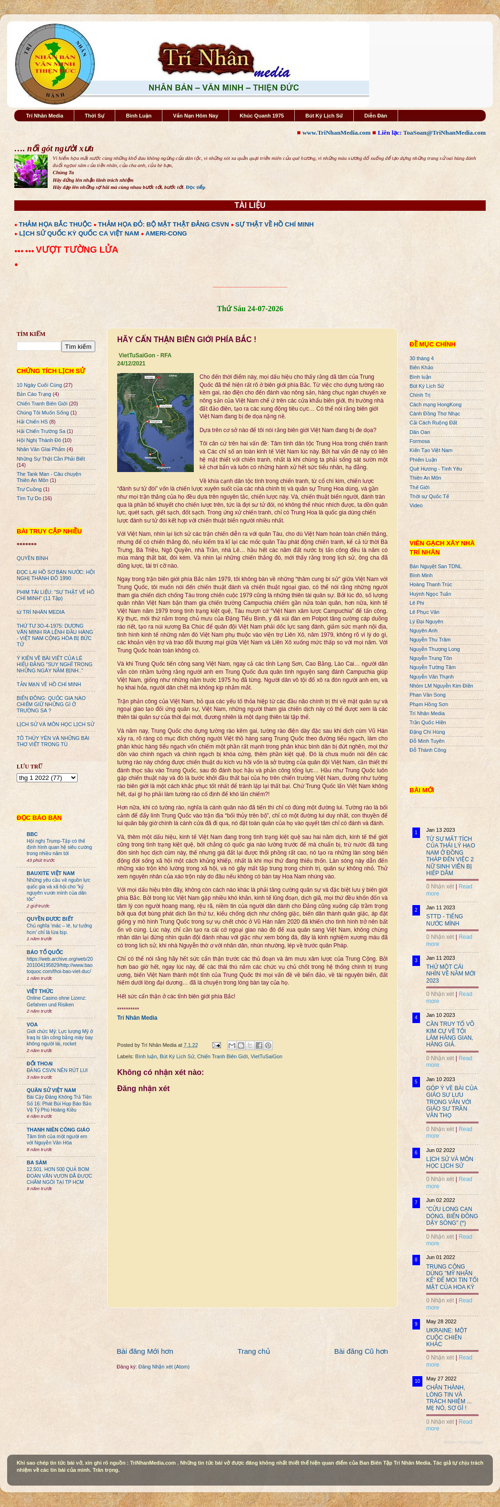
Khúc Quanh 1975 (262, 115)
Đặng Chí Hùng (427, 732)
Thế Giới (420, 487)
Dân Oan (420, 432)
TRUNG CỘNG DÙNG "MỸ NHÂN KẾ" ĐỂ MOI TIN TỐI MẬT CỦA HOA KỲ (452, 1276)
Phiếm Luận (423, 460)
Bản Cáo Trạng (34, 394)
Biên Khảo (421, 367)
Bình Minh (421, 575)
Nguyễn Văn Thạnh (432, 677)
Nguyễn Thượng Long (435, 649)
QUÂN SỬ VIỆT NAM (51, 1090)
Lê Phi (417, 603)
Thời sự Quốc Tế (429, 496)
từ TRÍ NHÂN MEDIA (41, 612)
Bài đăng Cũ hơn (361, 1351)
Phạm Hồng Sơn (429, 704)
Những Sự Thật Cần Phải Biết (51, 459)
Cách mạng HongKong (435, 404)
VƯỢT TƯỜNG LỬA (77, 250)
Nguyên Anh (424, 630)
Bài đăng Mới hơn (145, 1351)
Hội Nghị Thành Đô (39, 440)
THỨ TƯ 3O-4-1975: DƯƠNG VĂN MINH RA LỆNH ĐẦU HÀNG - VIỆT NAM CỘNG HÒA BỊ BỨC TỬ (55, 635)
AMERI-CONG (166, 233)
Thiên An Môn (425, 478)
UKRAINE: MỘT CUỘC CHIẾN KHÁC (446, 1337)
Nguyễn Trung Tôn (431, 658)
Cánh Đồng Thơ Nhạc (435, 413)
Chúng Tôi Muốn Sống (43, 412)
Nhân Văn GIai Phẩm (41, 449)
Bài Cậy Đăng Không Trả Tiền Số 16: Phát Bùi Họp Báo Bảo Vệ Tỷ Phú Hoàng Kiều (59, 1103)
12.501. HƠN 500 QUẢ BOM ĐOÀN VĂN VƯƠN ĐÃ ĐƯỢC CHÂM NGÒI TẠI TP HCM (59, 1176)
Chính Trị (420, 395)
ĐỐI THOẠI (40, 1063)
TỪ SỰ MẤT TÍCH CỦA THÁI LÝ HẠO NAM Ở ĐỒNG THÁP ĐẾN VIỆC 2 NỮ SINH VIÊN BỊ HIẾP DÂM (450, 856)
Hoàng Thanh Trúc (431, 584)
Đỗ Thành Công (428, 750)
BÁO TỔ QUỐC (45, 952)
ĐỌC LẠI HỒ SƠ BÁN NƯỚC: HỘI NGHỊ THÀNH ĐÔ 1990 (56, 575)
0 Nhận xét (440, 886)
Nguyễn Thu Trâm (430, 639)
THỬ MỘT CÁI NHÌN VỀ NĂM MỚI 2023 (450, 974)
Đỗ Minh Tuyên (427, 741)
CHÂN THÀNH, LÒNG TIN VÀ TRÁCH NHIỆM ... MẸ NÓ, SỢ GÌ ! (449, 1397)
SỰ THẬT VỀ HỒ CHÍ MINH (274, 224)
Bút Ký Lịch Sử (324, 115)
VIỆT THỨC (40, 991)
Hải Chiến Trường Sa (41, 431)
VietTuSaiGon (267, 1056)
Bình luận (146, 1056)
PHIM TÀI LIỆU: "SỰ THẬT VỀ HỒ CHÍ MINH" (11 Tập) (55, 595)
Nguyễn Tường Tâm (433, 667)
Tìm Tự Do (29, 498)
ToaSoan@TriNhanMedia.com (444, 132)
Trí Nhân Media (44, 115)
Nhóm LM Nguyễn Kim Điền (441, 686)
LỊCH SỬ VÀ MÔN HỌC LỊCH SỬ (55, 724)
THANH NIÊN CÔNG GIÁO (58, 1130)
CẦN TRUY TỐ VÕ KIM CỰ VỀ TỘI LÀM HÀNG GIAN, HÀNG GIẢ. (450, 1034)
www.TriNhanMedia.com (336, 132)
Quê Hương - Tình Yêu (436, 469)
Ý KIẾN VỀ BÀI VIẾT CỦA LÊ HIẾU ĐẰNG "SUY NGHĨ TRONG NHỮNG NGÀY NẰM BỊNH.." (54, 664)
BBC (32, 834)
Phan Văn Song (428, 695)
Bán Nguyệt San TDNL (436, 566)
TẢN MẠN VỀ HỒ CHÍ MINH (49, 684)
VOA (32, 1024)
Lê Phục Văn (425, 612)
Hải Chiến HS (32, 421)
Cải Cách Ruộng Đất (433, 422)
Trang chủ (254, 1351)
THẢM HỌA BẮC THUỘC (55, 224)
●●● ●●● (25, 251)
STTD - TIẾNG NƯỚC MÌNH (444, 919)
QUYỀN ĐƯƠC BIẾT (50, 919)
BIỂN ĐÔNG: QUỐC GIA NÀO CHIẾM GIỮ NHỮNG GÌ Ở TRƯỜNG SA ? (51, 704)
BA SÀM (37, 1162)
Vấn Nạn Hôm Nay (195, 115)
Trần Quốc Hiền (428, 722)
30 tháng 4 (422, 358)
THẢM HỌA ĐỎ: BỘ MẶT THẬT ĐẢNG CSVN (163, 224)
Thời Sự (94, 115)
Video (416, 505)
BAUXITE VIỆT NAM (51, 873)
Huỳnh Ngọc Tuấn (430, 594)
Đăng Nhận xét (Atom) (164, 1366)
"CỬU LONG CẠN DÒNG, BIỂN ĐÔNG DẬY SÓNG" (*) (452, 1216)
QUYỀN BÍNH (32, 558)
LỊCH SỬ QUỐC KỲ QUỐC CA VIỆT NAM (79, 233)
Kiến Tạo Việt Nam (431, 450)
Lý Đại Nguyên (426, 621)
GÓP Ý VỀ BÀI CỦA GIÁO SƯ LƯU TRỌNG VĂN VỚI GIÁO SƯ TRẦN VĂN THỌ (451, 1102)
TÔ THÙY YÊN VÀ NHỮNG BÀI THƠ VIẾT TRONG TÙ (53, 741)
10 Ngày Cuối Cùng (39, 385)
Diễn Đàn (375, 115)
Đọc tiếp (195, 187)
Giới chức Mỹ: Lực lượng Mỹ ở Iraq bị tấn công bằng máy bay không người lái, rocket (60, 1038)
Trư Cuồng (29, 489)
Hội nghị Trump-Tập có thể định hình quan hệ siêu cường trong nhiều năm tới (59, 847)
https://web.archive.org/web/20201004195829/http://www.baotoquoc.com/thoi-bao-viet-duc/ (60, 965)
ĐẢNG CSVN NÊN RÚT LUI (57, 1070)
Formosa (420, 441)
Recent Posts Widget (463, 1442)
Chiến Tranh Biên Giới (222, 1056)
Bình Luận (138, 115)
